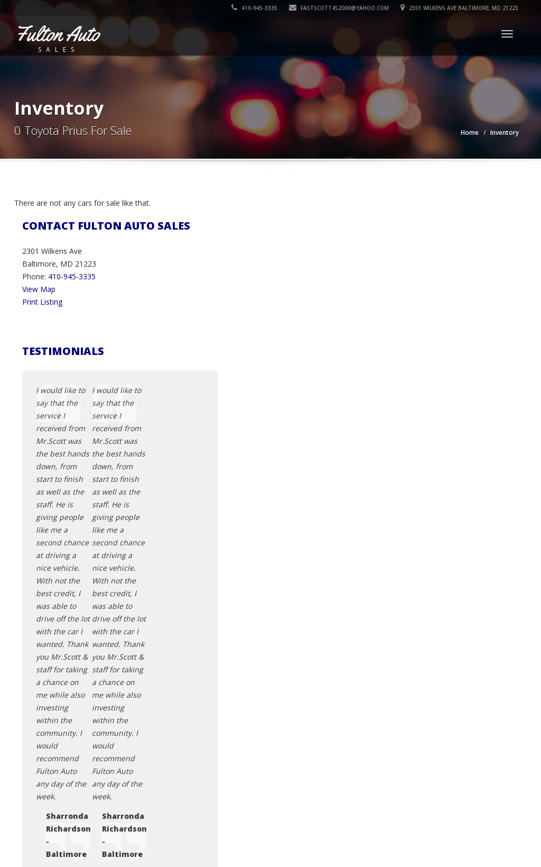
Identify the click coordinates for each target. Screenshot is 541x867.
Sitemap (407, 725)
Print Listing (42, 302)
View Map (38, 289)
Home (470, 132)
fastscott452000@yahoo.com (339, 8)
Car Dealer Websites (51, 832)
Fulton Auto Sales (88, 819)
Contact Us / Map (423, 674)
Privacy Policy (416, 687)
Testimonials (415, 712)
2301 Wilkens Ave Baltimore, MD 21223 (460, 8)
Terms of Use (416, 700)
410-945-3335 (255, 8)
